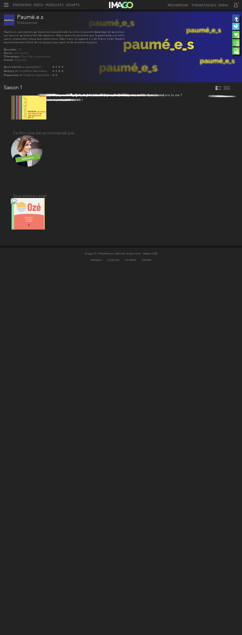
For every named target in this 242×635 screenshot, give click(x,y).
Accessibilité (13, 67)
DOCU (38, 5)
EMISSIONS (22, 5)
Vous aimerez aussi (30, 551)
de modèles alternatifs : (34, 75)
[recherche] (176, 5)
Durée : (9, 53)
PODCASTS (54, 5)
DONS (223, 5)
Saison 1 (13, 87)
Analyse (9, 71)
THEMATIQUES (203, 5)
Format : (9, 60)
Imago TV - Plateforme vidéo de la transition (113, 612)
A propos (97, 619)
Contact (146, 619)
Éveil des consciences (36, 56)
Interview (20, 60)
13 (19, 49)
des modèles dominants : (31, 71)
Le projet (113, 619)
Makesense (27, 23)
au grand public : (32, 67)
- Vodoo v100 (149, 612)
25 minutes (21, 53)
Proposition (11, 75)
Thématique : (12, 56)
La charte (131, 619)
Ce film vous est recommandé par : (44, 486)
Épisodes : (11, 49)
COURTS (72, 5)
